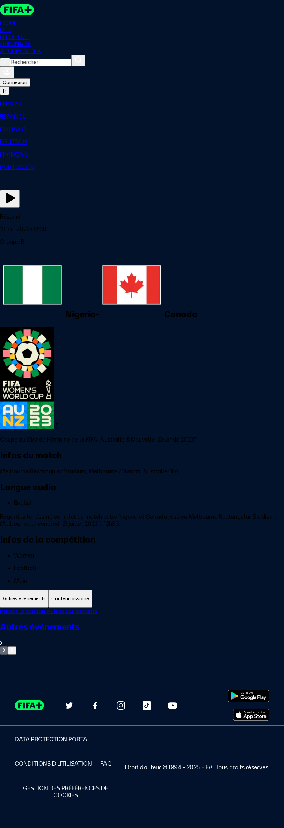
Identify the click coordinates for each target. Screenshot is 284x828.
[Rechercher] (78, 60)
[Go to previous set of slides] (4, 650)
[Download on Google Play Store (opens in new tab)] (248, 696)
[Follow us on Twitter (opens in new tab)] (69, 705)
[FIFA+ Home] (17, 10)
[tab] (24, 599)
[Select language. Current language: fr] (4, 91)
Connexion (15, 82)
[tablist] (142, 599)
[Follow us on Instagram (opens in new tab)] (121, 705)
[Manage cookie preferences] (65, 792)
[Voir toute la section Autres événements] (142, 634)
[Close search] (5, 62)
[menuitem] (142, 104)
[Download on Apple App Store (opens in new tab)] (251, 714)
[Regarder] (10, 199)
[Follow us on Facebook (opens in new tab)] (95, 705)
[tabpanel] (142, 631)
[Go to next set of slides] (12, 650)
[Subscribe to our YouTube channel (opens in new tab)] (172, 705)
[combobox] (40, 62)
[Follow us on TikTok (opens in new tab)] (146, 705)
